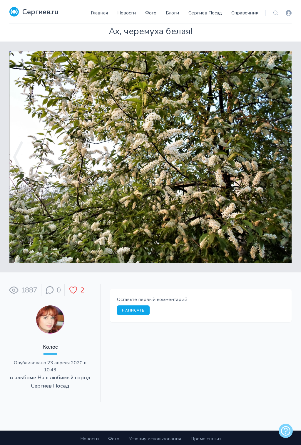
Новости (126, 13)
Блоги (172, 13)
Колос (50, 346)
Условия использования (155, 439)
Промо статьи (205, 439)
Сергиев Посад (205, 13)
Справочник (244, 13)
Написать (133, 310)
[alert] (286, 431)
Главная (99, 13)
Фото (150, 13)
